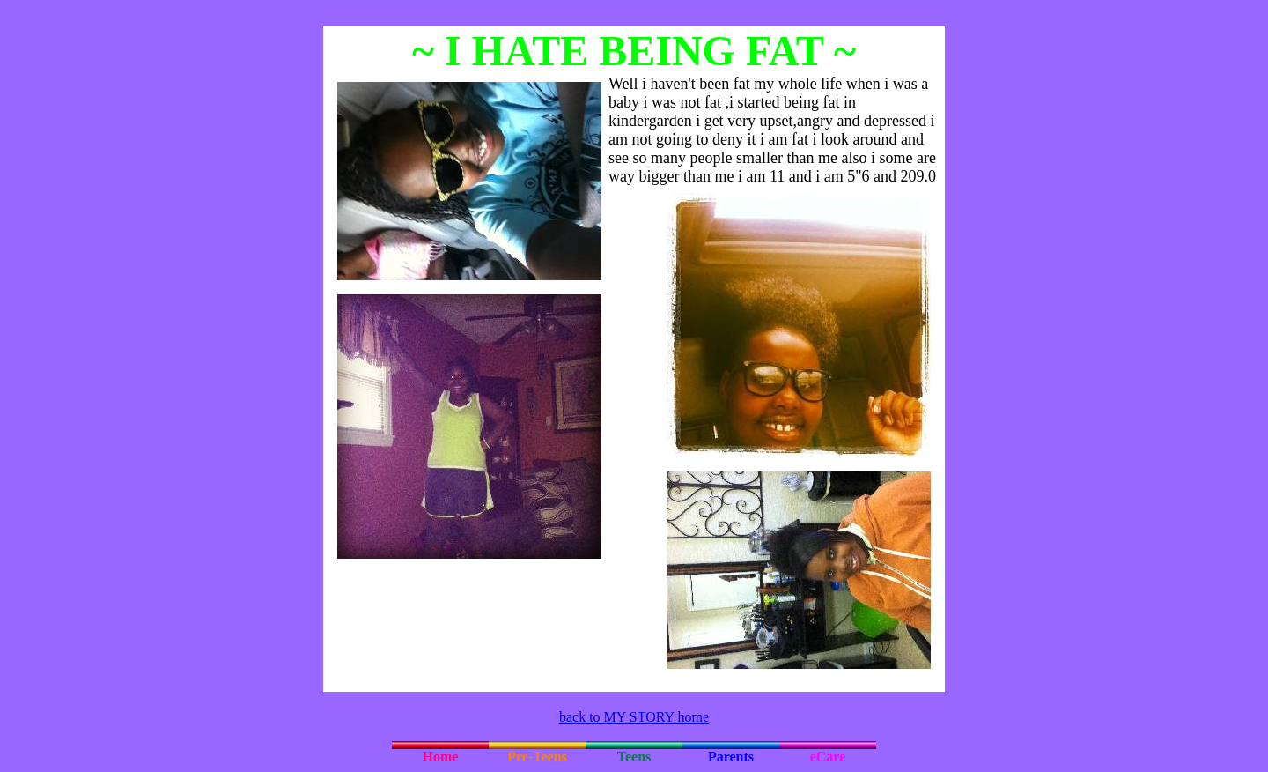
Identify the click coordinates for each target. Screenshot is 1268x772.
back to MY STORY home (634, 716)
